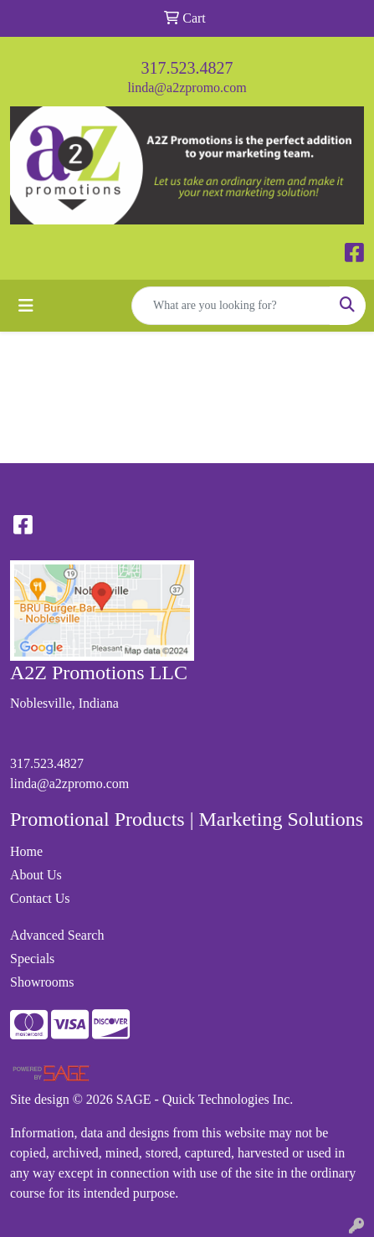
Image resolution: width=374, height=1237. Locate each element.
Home (26, 851)
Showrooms (42, 982)
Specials (32, 958)
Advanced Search (57, 935)
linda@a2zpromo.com (186, 87)
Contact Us (40, 898)
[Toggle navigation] (26, 305)
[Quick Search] (230, 305)
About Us (36, 875)
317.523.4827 (187, 68)
